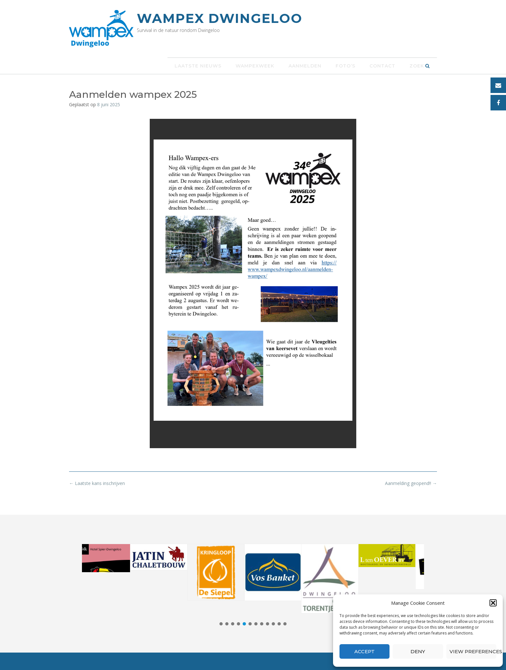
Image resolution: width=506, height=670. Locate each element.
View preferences (473, 651)
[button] (493, 603)
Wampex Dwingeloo (219, 18)
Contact (382, 66)
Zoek (420, 66)
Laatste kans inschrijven (97, 483)
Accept (364, 651)
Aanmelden (304, 66)
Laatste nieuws (198, 66)
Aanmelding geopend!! (411, 483)
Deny (417, 651)
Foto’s (345, 66)
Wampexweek (255, 66)
